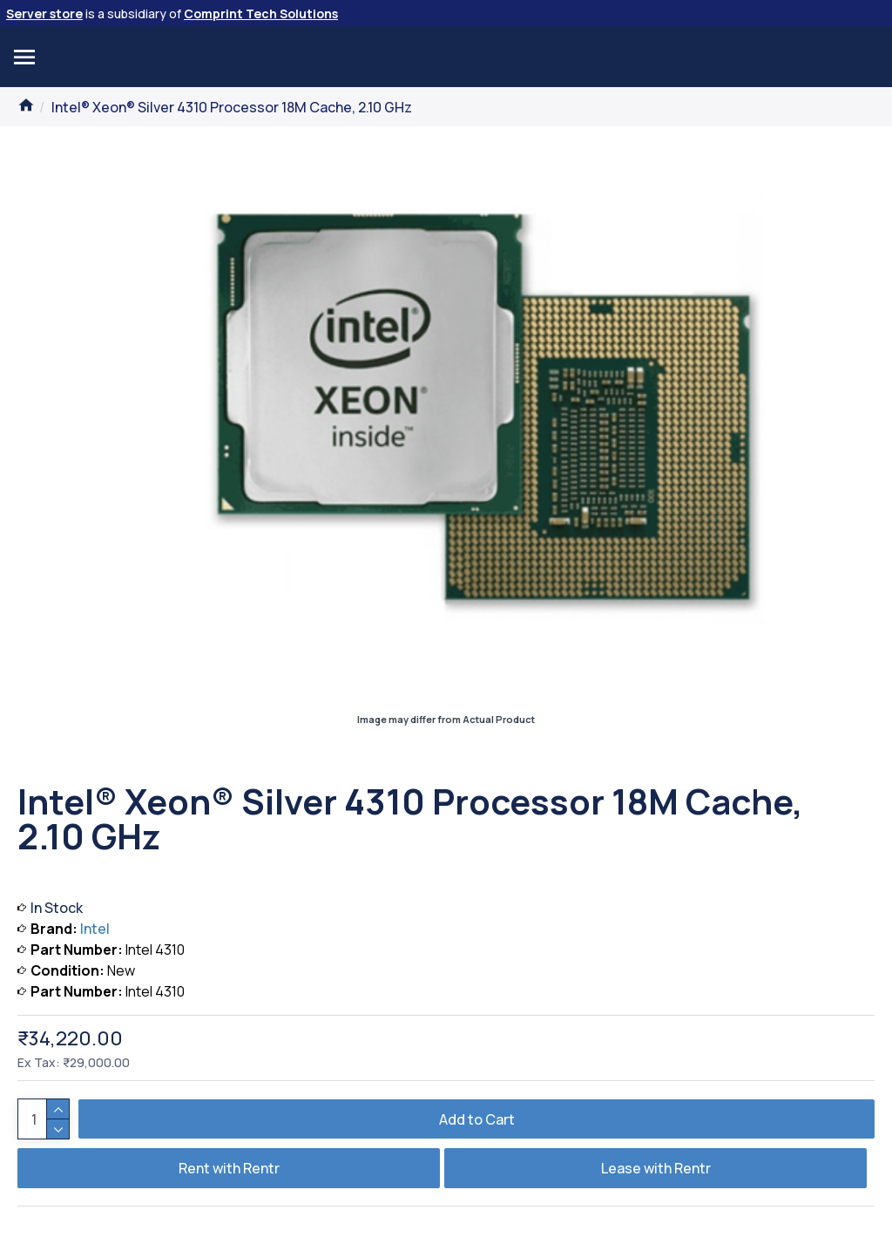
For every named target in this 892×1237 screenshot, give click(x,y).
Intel (95, 928)
